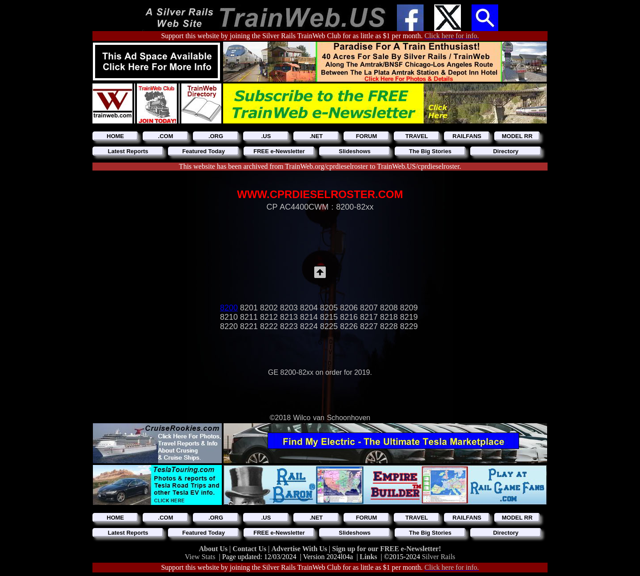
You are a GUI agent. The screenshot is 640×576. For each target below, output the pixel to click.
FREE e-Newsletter (279, 151)
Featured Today (203, 151)
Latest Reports (128, 151)
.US (266, 136)
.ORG (215, 136)
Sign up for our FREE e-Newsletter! (386, 548)
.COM (165, 136)
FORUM (366, 136)
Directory (505, 151)
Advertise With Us (300, 548)
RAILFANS (466, 136)
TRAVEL (416, 136)
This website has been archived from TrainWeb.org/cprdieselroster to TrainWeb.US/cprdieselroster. (320, 166)
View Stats (200, 556)
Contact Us (250, 548)
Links (368, 556)
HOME (115, 136)
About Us (214, 548)
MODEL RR (517, 136)
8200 (229, 307)
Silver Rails (438, 556)
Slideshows (355, 151)
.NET (316, 136)
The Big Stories (430, 151)
